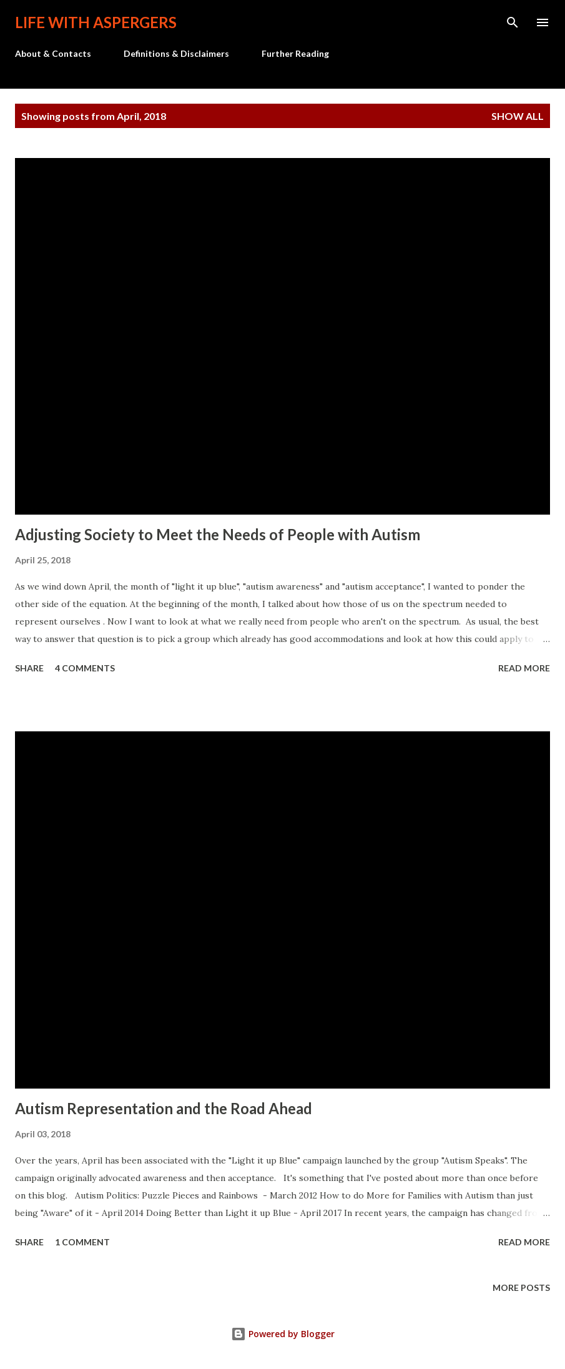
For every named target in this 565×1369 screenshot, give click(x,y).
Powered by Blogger (283, 1334)
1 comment (82, 1242)
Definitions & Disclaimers (176, 53)
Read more (524, 668)
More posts (521, 1287)
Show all (517, 116)
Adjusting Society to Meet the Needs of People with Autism (217, 534)
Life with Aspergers (96, 22)
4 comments (85, 668)
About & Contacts (53, 53)
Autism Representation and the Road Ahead (163, 1108)
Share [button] (29, 668)
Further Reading (295, 53)
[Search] (512, 22)
